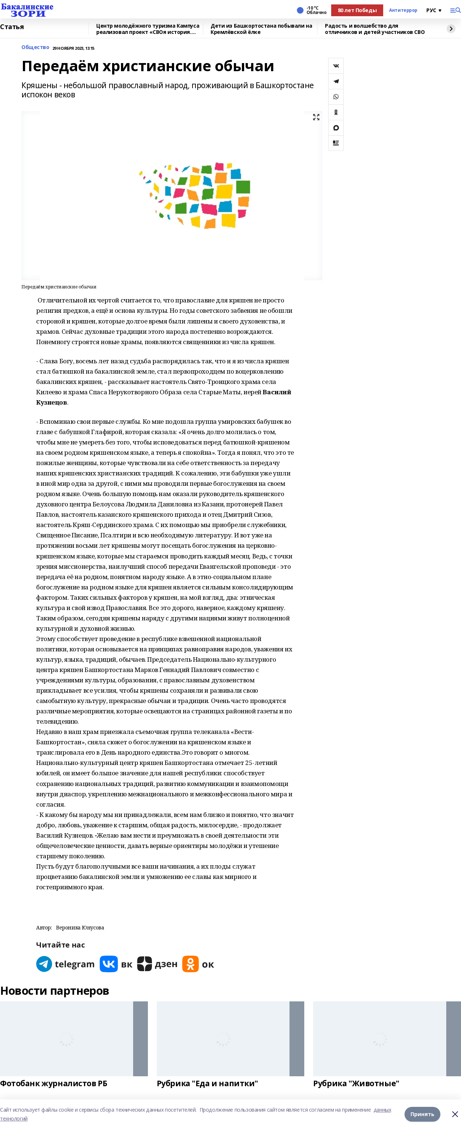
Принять (422, 1114)
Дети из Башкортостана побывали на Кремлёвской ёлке (261, 29)
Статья (12, 27)
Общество (35, 47)
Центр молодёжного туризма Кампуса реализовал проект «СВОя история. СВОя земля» (147, 29)
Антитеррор (403, 10)
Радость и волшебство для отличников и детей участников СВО (374, 29)
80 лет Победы (357, 10)
